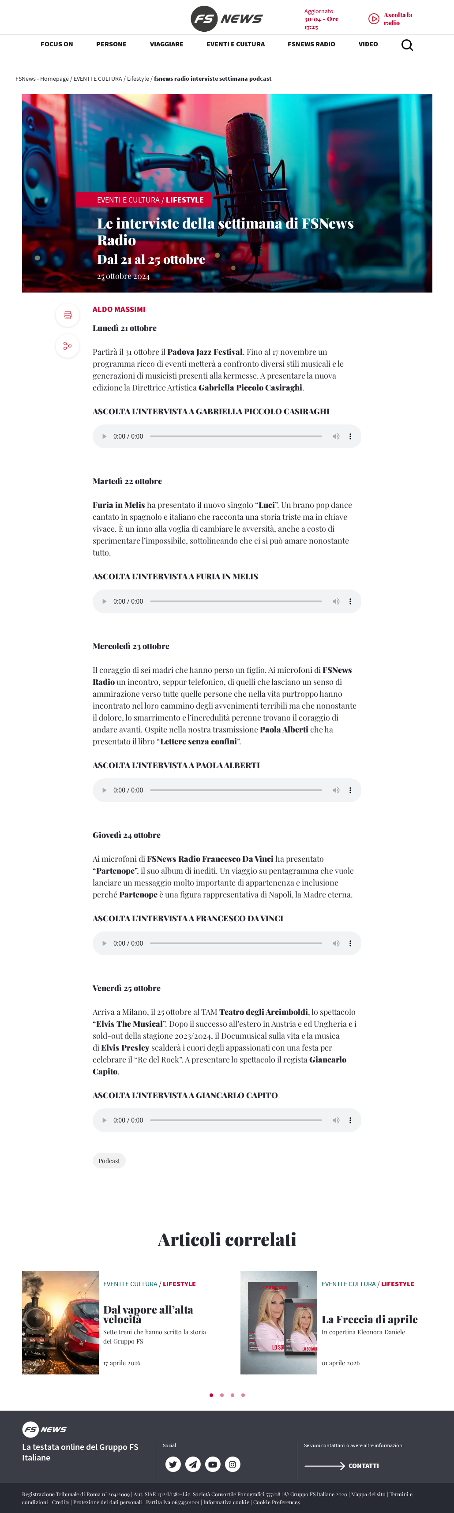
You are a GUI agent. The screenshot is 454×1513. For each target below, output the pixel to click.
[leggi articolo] (60, 1322)
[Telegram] (193, 1464)
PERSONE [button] (111, 53)
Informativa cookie (227, 1501)
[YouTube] (212, 1464)
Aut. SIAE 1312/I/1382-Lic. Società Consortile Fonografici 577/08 (207, 1494)
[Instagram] (232, 1464)
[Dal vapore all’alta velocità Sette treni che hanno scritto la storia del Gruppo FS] (158, 1325)
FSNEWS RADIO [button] (311, 53)
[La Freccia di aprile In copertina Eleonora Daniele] (377, 1325)
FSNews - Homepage (42, 79)
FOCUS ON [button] (57, 53)
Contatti (341, 1465)
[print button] (67, 315)
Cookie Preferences (276, 1501)
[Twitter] (173, 1464)
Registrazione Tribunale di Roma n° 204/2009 (76, 1494)
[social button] (67, 346)
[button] (211, 1395)
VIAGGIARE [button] (167, 53)
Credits (61, 1501)
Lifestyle (138, 79)
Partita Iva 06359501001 (173, 1501)
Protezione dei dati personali (108, 1501)
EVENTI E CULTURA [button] (235, 53)
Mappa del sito (369, 1494)
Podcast (109, 1160)
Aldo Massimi (119, 309)
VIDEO (368, 53)
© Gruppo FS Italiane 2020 (316, 1494)
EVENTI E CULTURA (98, 79)
